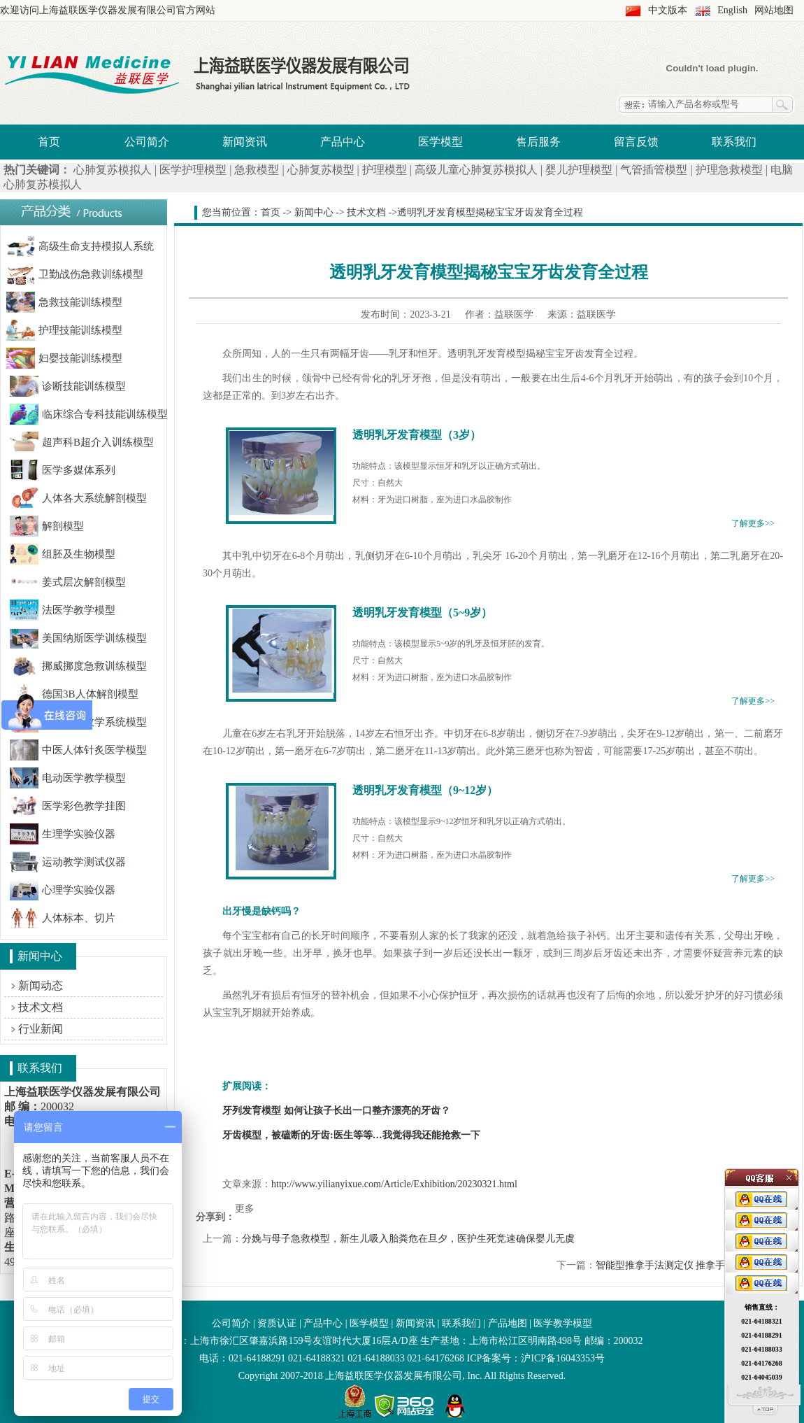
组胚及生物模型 (62, 554)
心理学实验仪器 (62, 889)
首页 (49, 142)
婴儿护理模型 (578, 170)
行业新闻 (40, 1029)
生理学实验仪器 (62, 833)
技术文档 (40, 1007)
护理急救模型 (729, 170)
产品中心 (342, 142)
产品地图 (507, 1323)
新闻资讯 (244, 142)
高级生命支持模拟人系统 (80, 246)
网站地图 (774, 10)
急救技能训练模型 (64, 302)
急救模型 (256, 170)
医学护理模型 (193, 170)
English (732, 10)
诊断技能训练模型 (68, 386)
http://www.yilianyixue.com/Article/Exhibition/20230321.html (394, 1184)
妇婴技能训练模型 (64, 358)
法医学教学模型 (62, 610)
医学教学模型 (562, 1323)
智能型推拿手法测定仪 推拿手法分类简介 (685, 1265)
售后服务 (538, 142)
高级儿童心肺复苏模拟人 (476, 170)
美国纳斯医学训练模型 (78, 638)
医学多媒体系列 (62, 470)
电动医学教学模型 (68, 777)
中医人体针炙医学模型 (78, 749)
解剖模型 (47, 526)
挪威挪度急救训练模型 (78, 666)
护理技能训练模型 (64, 330)
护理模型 (384, 170)
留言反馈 (636, 142)
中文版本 (667, 10)
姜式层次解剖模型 (68, 582)
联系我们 (734, 142)
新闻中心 (313, 212)
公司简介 (146, 142)
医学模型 (440, 142)
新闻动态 (40, 985)
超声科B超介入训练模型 (82, 442)
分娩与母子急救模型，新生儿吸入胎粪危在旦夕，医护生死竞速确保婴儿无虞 (408, 1238)
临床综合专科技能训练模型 (89, 414)
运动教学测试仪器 (68, 861)
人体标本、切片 (62, 917)
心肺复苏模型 (320, 170)
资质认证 (276, 1323)
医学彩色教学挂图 (68, 805)
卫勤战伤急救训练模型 (74, 274)
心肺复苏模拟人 (112, 170)
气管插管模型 (653, 170)
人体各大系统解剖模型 (78, 498)
